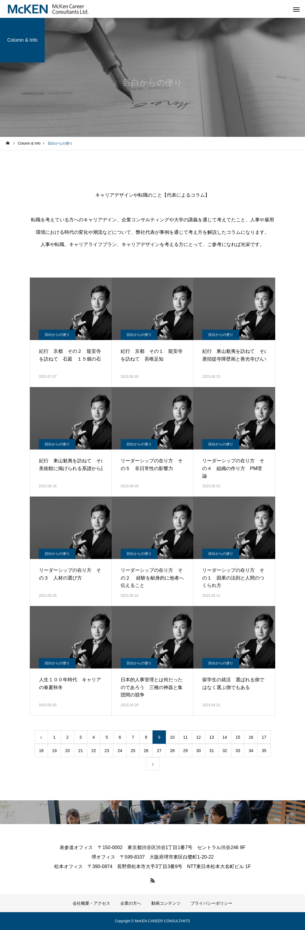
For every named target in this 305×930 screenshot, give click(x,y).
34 (251, 750)
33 (238, 750)
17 (264, 737)
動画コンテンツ (165, 903)
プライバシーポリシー (211, 903)
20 (67, 750)
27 (159, 750)
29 (185, 750)
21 (80, 750)
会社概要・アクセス (91, 903)
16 (251, 737)
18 (41, 750)
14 (224, 737)
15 (238, 737)
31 (211, 750)
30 (198, 750)
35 (264, 750)
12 (198, 737)
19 (54, 750)
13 (211, 737)
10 (172, 737)
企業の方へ (130, 903)
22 (93, 750)
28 (172, 750)
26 (146, 750)
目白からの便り (57, 335)
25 (133, 750)
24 (120, 750)
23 (107, 750)
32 (224, 750)
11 (185, 737)
